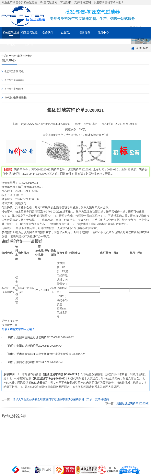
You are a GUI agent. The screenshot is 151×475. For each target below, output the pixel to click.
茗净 (138, 48)
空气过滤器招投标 (16, 97)
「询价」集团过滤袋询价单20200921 (27, 345)
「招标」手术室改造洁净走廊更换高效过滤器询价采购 (38, 354)
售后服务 (84, 32)
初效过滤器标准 (14, 80)
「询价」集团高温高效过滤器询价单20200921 (32, 337)
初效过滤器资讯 (14, 71)
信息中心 (103, 32)
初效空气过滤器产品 (29, 35)
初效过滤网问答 (14, 88)
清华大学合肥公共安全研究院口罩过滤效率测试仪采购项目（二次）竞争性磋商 (61, 399)
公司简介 (121, 42)
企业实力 (66, 32)
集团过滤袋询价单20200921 (132, 403)
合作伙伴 (47, 32)
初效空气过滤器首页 (11, 35)
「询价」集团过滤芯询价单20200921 (27, 362)
